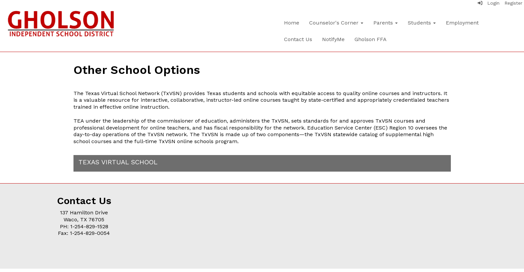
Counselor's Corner (336, 23)
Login (489, 3)
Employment (462, 23)
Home (291, 23)
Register (513, 3)
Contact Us (298, 39)
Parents (385, 23)
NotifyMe (333, 39)
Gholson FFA (371, 39)
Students (422, 23)
